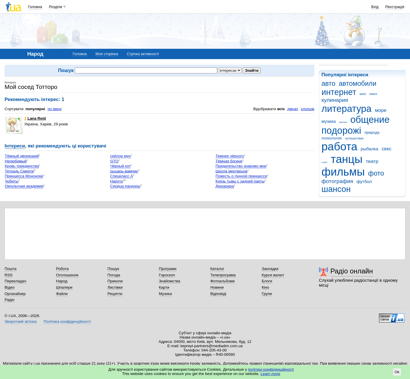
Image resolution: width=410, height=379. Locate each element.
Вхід (375, 7)
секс (386, 148)
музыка (343, 122)
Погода (113, 275)
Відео (10, 287)
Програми (167, 269)
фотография (337, 181)
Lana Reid (35, 118)
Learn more (270, 374)
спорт (324, 162)
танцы (347, 159)
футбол (364, 181)
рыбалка (369, 148)
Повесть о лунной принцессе (241, 176)
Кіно (265, 287)
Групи (267, 293)
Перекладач (15, 281)
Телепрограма (223, 275)
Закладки (270, 269)
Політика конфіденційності (67, 321)
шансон (336, 189)
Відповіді (218, 293)
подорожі (341, 130)
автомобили (357, 83)
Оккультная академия (24, 186)
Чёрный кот (120, 166)
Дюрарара (224, 186)
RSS (9, 275)
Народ (62, 281)
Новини (217, 287)
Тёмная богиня (228, 161)
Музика (165, 293)
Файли (62, 293)
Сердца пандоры (125, 186)
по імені (55, 109)
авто (328, 83)
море (380, 110)
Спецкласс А (121, 176)
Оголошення (67, 275)
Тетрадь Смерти (19, 171)
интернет (338, 92)
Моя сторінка (106, 54)
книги (373, 94)
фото (376, 173)
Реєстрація (394, 7)
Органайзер (15, 293)
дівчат (292, 109)
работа (339, 146)
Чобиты (11, 181)
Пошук (113, 269)
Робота (62, 269)
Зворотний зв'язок (21, 321)
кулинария (334, 100)
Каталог (217, 269)
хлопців (307, 109)
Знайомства (170, 281)
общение (370, 119)
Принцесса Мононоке (24, 176)
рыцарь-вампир (124, 171)
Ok (397, 372)
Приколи (115, 281)
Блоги (267, 281)
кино (363, 94)
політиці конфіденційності (271, 369)
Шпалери (64, 287)
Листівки (115, 287)
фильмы (343, 172)
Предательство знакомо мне (240, 166)
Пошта (10, 269)
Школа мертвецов (231, 171)
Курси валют (273, 275)
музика (328, 121)
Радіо (9, 300)
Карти (164, 287)
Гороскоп (167, 275)
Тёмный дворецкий (22, 156)
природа (371, 132)
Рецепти (114, 293)
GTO (114, 161)
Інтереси (15, 146)
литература (346, 108)
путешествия (354, 138)
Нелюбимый (16, 161)
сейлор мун (120, 156)
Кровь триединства (22, 166)
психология (331, 138)
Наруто (116, 181)
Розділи (55, 7)
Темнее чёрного (229, 156)
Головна (35, 7)
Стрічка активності (143, 54)
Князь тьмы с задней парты (239, 181)
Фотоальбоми (222, 281)
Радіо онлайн (351, 271)
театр (372, 161)
